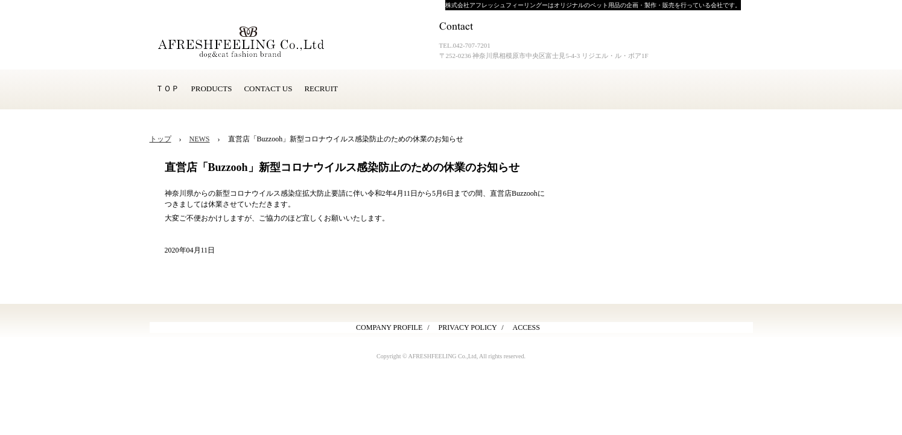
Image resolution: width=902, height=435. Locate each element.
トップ (160, 139)
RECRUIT (321, 88)
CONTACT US (268, 88)
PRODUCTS (211, 88)
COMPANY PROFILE (389, 327)
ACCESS (526, 327)
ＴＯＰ (167, 88)
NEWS (199, 139)
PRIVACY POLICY (468, 327)
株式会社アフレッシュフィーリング (252, 42)
